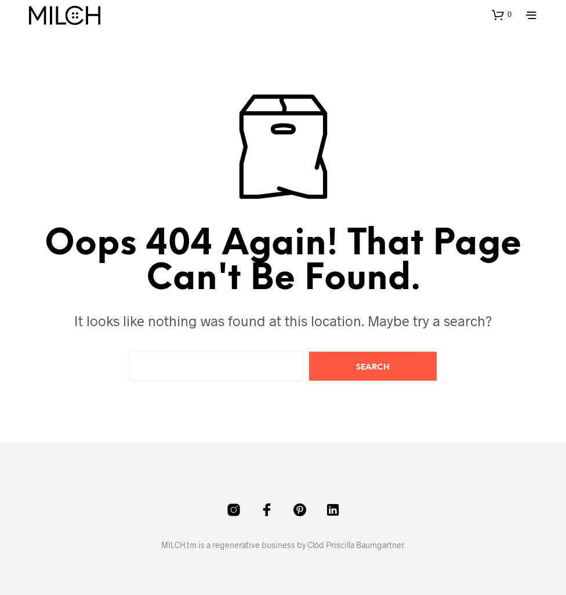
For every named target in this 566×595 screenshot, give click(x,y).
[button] (501, 14)
